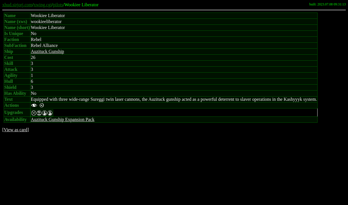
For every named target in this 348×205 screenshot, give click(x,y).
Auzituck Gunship (47, 51)
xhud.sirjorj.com (17, 4)
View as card (15, 129)
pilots (58, 4)
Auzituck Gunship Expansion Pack (62, 119)
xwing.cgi (43, 4)
